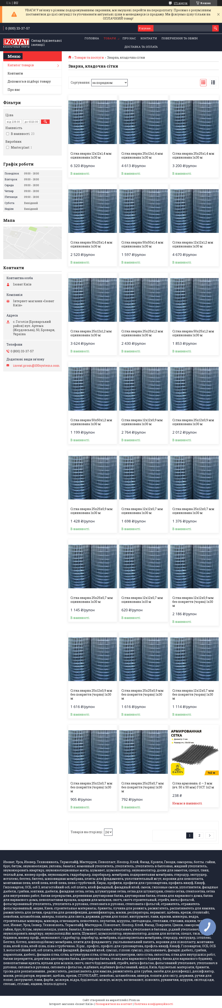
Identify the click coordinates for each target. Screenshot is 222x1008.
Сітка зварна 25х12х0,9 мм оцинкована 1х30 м (193, 422)
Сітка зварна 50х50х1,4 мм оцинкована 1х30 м (142, 244)
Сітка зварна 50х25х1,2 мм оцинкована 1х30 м (193, 333)
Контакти (148, 38)
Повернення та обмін (180, 38)
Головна (92, 38)
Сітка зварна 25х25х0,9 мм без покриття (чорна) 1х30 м (142, 694)
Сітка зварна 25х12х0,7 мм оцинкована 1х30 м (193, 511)
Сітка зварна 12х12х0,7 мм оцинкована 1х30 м (142, 511)
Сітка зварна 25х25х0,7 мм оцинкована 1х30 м (91, 600)
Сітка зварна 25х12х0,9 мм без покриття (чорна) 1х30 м (91, 694)
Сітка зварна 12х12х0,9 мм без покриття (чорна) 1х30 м (193, 602)
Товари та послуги (89, 58)
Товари (110, 38)
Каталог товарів (21, 65)
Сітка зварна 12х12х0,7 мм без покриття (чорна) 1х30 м (193, 694)
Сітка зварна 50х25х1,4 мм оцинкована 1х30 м (91, 244)
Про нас (129, 38)
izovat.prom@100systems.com (36, 366)
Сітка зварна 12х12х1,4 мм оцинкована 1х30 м (91, 155)
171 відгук (181, 3)
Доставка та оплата (141, 47)
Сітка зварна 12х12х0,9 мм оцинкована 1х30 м (142, 422)
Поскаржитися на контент (113, 1004)
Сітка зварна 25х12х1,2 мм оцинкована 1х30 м (91, 333)
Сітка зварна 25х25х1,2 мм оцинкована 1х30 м (142, 333)
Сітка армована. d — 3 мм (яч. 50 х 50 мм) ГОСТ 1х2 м (193, 785)
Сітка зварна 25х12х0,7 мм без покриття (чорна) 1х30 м (91, 787)
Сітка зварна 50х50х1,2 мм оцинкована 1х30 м (91, 422)
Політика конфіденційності (153, 1004)
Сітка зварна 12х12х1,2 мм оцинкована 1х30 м (192, 244)
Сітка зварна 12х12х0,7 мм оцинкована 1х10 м (142, 600)
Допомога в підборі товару (29, 81)
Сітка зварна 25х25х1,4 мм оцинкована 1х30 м (193, 155)
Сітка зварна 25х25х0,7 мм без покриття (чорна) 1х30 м (142, 787)
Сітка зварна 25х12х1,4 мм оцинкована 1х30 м (142, 155)
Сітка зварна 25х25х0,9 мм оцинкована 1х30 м (91, 511)
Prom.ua (134, 1000)
